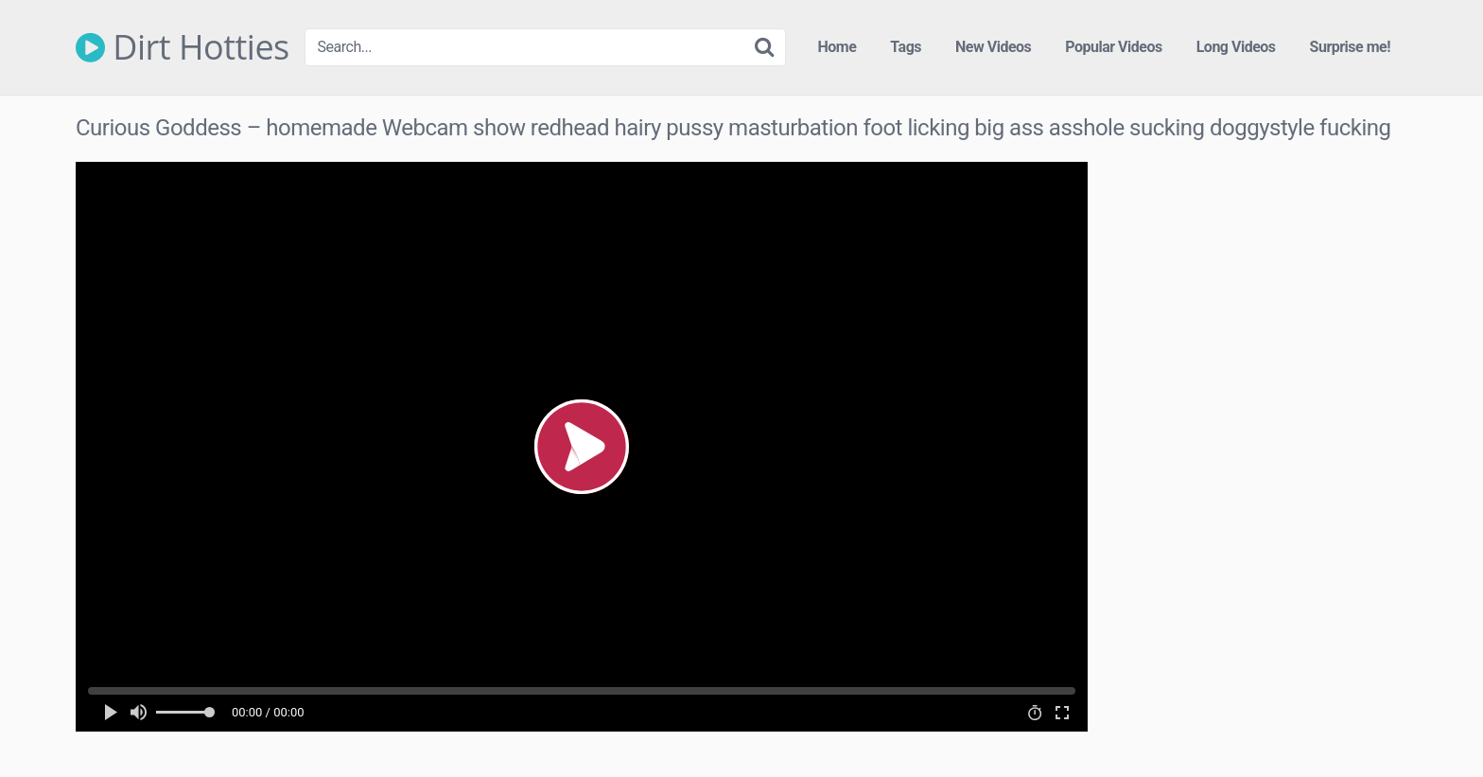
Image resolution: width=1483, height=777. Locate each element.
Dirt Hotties (182, 47)
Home (837, 47)
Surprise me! (1350, 47)
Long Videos (1236, 47)
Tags (905, 47)
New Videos (993, 47)
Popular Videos (1113, 47)
